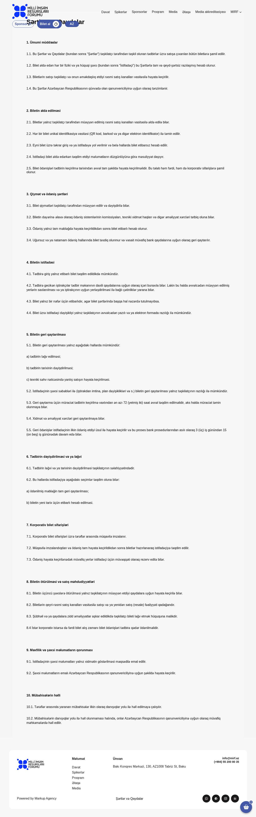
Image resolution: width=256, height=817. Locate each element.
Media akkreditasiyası (210, 12)
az (72, 24)
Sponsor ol (23, 24)
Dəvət (105, 12)
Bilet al (49, 24)
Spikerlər (120, 12)
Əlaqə (186, 12)
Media (173, 12)
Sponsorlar (139, 12)
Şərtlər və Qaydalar (129, 798)
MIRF (236, 12)
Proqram (158, 12)
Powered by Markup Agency (37, 798)
